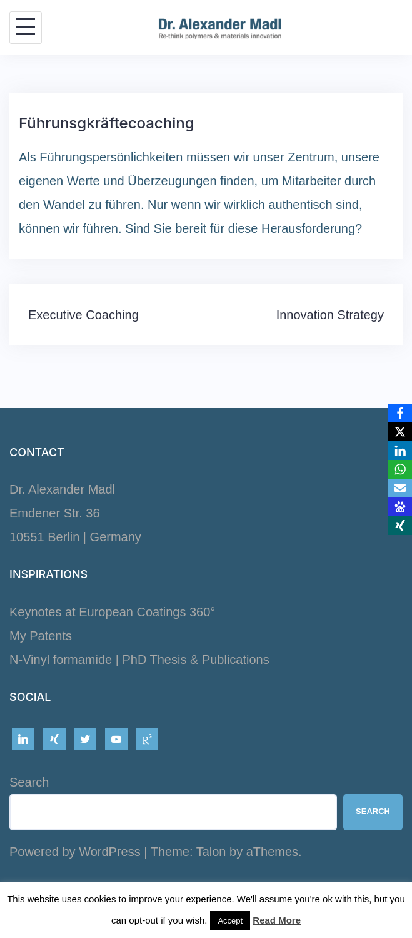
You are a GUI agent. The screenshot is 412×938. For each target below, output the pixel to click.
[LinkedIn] (400, 450)
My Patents (40, 636)
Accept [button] (230, 920)
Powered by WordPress (75, 852)
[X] (400, 431)
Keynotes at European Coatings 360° (112, 612)
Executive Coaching (83, 315)
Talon (211, 852)
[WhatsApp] (400, 469)
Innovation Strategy (330, 315)
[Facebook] (400, 413)
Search (29, 782)
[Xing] (400, 525)
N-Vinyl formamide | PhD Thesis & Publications (139, 659)
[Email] (400, 488)
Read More (277, 920)
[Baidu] (400, 506)
